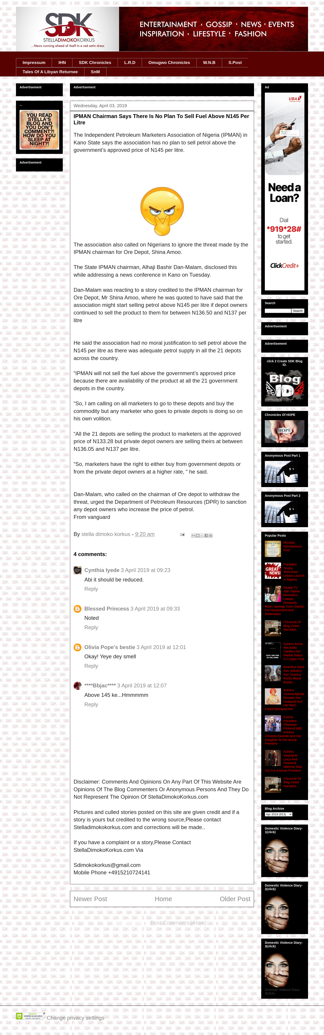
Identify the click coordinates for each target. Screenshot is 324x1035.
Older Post (235, 899)
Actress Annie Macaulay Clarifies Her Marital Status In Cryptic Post (294, 651)
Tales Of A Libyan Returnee (50, 71)
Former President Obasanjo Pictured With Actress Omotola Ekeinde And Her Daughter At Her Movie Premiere (283, 730)
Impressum (34, 62)
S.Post (235, 62)
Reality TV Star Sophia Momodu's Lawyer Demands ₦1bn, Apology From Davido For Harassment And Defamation (284, 601)
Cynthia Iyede (101, 570)
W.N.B (209, 62)
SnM (95, 71)
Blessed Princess (106, 609)
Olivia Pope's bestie (109, 647)
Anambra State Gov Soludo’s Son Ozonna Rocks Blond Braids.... (294, 674)
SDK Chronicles (95, 62)
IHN (62, 62)
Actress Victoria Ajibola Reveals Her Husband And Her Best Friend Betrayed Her (284, 699)
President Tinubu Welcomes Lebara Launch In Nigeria (294, 572)
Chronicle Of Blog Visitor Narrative (292, 625)
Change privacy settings (75, 1018)
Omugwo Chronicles (169, 62)
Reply (91, 589)
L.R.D (129, 62)
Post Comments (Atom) (179, 923)
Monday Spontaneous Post (293, 546)
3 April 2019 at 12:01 (161, 647)
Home (163, 899)
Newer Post (90, 899)
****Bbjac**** (100, 685)
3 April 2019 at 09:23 (145, 570)
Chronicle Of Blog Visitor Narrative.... (292, 782)
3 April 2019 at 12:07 (142, 685)
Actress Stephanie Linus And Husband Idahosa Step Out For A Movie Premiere (283, 761)
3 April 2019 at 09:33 (155, 609)
